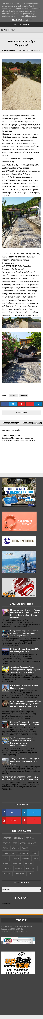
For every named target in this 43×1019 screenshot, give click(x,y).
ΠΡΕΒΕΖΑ (18, 868)
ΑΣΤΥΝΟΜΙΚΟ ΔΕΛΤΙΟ (28, 843)
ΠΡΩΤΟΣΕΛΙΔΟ (31, 868)
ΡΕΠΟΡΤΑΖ (7, 873)
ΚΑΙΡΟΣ (35, 858)
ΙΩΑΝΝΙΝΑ (23, 395)
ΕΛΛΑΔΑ (25, 848)
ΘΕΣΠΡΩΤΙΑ (15, 858)
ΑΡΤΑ (15, 843)
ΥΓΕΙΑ (30, 873)
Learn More (17, 20)
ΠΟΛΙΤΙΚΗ (28, 863)
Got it (29, 20)
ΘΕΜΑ (5, 858)
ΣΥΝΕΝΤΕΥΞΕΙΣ (19, 873)
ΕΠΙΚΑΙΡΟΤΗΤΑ (8, 853)
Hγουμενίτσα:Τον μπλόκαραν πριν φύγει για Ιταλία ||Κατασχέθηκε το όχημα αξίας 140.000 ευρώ (24, 633)
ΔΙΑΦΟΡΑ (15, 848)
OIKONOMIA (18, 838)
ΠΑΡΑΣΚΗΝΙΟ (17, 863)
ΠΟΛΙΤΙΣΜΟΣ (7, 868)
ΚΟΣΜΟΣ (6, 863)
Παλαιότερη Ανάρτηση (32, 423)
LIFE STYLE (7, 838)
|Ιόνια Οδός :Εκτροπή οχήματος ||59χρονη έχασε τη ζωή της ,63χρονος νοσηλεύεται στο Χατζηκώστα (25, 669)
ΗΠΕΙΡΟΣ (13, 395)
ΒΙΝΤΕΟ (6, 848)
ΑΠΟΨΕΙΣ (6, 843)
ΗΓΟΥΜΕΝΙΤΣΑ (22, 853)
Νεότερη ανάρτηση (11, 423)
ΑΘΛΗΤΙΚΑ (30, 838)
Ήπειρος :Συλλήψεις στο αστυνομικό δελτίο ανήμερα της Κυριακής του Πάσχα (24, 761)
